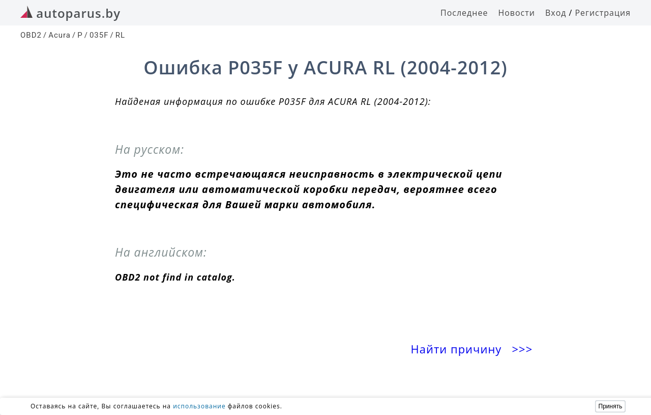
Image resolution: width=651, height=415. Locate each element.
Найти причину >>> (473, 349)
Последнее (464, 12)
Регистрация (603, 12)
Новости (516, 12)
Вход (556, 12)
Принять (611, 406)
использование (199, 406)
